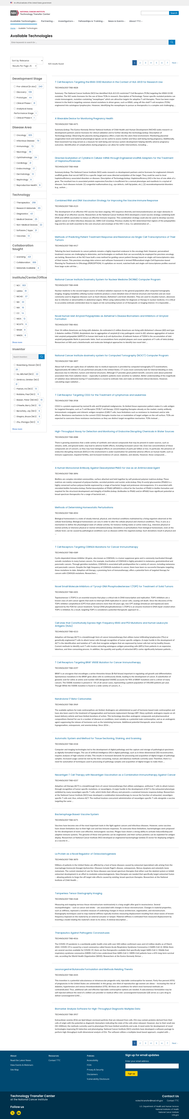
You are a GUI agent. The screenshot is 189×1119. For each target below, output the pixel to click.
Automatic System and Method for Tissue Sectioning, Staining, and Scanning (98, 738)
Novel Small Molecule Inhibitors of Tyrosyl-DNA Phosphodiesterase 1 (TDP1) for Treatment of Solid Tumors (114, 586)
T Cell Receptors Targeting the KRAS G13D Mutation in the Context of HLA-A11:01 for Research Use (109, 82)
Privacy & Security (95, 1069)
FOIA (89, 1065)
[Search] (174, 13)
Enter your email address (137, 1061)
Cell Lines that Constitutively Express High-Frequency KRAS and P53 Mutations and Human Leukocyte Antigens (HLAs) (111, 624)
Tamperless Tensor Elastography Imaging (78, 893)
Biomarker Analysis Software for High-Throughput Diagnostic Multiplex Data (97, 1008)
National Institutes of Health (167, 1109)
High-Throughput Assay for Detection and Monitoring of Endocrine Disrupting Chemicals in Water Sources (114, 431)
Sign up (131, 1073)
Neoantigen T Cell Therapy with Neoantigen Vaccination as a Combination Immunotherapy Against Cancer (115, 774)
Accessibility (92, 1060)
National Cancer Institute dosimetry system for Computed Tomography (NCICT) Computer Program (112, 355)
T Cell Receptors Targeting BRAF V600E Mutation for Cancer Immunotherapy (98, 662)
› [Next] (177, 62)
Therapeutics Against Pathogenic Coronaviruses (82, 932)
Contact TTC (54, 1060)
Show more (17, 342)
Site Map (14, 1069)
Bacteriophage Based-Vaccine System (77, 814)
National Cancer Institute (168, 1112)
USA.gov (175, 1115)
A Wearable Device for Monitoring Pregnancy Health (84, 118)
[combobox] (155, 13)
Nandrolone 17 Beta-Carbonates (73, 698)
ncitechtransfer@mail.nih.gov (149, 1100)
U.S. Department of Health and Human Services (159, 1106)
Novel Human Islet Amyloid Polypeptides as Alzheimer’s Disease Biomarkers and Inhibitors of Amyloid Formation (111, 317)
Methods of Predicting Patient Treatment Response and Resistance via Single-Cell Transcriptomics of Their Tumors (115, 238)
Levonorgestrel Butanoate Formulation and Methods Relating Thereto (94, 969)
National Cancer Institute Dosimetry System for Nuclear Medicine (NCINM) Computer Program (108, 279)
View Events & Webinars (21, 1065)
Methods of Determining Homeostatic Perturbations (84, 507)
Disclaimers (92, 1074)
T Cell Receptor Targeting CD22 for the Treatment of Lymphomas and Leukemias (100, 395)
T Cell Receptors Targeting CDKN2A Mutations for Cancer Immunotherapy (96, 546)
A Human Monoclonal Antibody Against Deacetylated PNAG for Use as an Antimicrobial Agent (107, 467)
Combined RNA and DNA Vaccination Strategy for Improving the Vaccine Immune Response (106, 200)
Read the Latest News (20, 1060)
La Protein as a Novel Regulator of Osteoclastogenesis (85, 853)
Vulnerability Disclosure (98, 1079)
